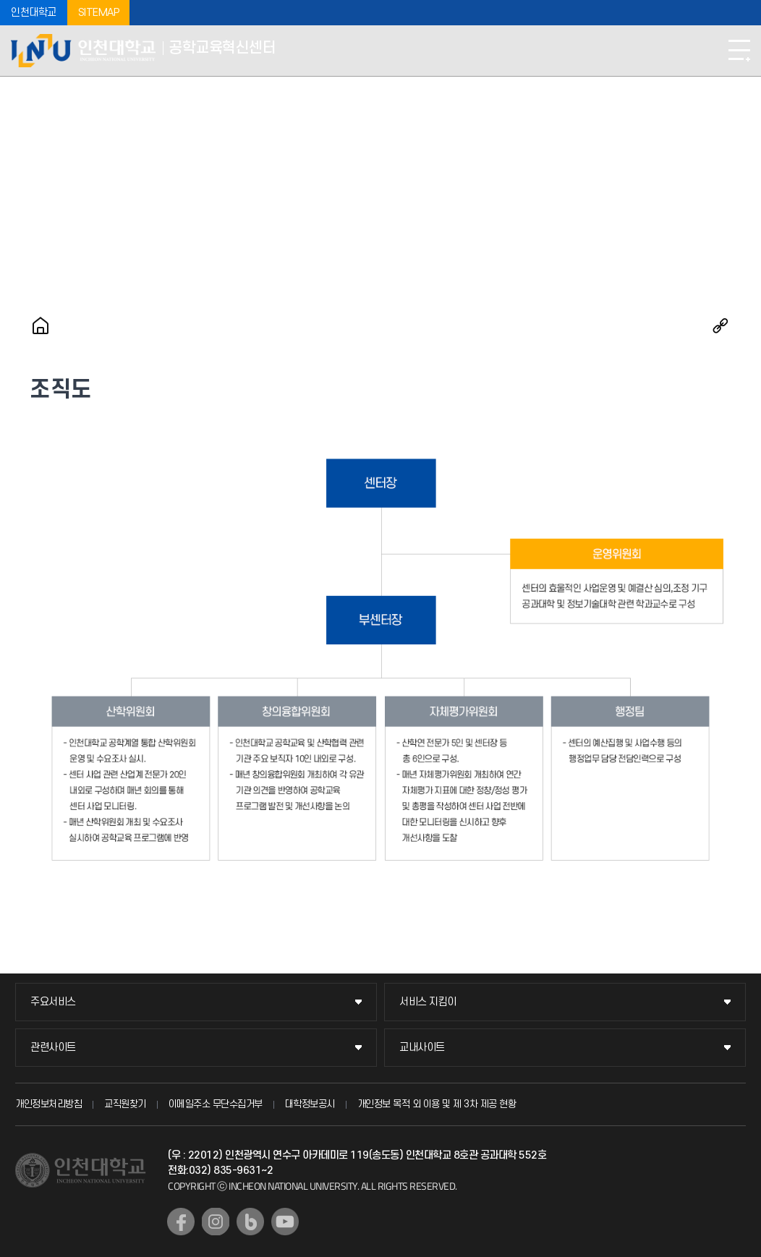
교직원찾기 (125, 1104)
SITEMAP (98, 13)
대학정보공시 (310, 1104)
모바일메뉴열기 (739, 50)
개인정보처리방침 (48, 1104)
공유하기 (720, 325)
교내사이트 (422, 1047)
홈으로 (40, 325)
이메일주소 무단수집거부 (216, 1104)
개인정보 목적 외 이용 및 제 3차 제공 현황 (436, 1104)
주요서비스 (53, 1002)
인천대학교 (33, 13)
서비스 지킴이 (427, 1002)
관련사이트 (53, 1047)
